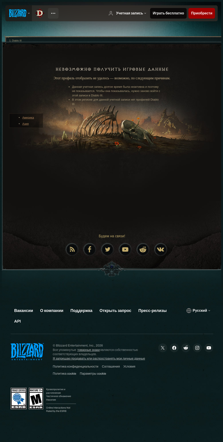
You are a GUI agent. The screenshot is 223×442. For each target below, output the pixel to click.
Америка (28, 117)
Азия (25, 123)
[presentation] (18, 13)
